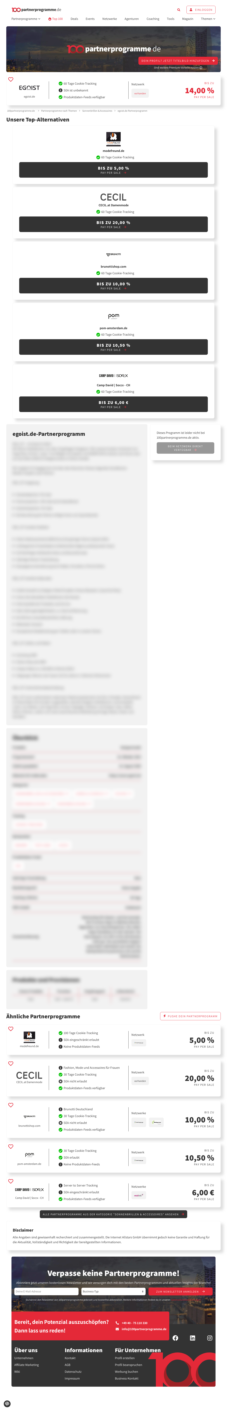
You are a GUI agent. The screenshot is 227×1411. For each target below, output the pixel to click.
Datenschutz (73, 1372)
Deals (74, 19)
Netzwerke (109, 19)
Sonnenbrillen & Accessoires (97, 110)
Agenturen (132, 19)
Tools (170, 19)
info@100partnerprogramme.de (141, 1329)
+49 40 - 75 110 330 (131, 1323)
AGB (67, 1365)
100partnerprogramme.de (21, 110)
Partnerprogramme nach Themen (59, 110)
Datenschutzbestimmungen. (186, 1300)
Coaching (153, 19)
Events (90, 19)
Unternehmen (23, 1358)
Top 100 (55, 19)
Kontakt (70, 1358)
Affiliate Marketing (26, 1365)
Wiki (17, 1372)
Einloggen (201, 10)
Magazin (187, 19)
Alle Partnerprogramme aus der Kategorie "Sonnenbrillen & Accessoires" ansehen (113, 1214)
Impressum (72, 1379)
